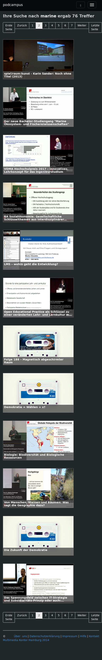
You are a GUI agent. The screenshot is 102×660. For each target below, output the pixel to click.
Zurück (22, 25)
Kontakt (94, 636)
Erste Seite (8, 27)
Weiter (82, 25)
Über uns (20, 636)
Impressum (70, 636)
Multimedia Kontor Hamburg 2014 (26, 640)
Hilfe (83, 636)
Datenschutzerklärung (45, 636)
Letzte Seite (95, 27)
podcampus (13, 5)
